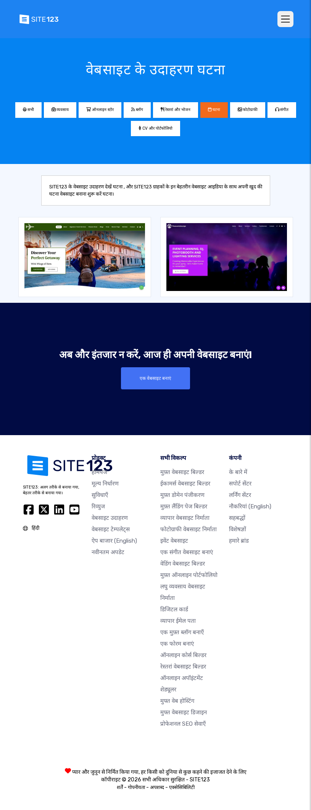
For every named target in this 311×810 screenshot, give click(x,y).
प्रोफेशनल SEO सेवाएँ (183, 723)
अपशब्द (157, 787)
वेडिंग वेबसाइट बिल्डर (182, 563)
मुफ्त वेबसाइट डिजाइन (183, 712)
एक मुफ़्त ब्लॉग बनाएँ (182, 631)
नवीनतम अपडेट (108, 551)
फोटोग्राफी (248, 109)
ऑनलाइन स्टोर (100, 109)
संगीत (281, 109)
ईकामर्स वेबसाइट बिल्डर (185, 483)
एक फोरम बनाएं (177, 643)
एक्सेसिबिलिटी (182, 787)
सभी (28, 109)
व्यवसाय (60, 109)
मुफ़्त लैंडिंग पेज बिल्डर (183, 506)
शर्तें (120, 787)
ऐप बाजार (114, 540)
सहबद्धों (237, 517)
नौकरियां (250, 506)
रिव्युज (98, 506)
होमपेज (99, 471)
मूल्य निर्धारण (105, 483)
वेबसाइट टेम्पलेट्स (111, 529)
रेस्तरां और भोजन (175, 109)
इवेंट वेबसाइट (174, 540)
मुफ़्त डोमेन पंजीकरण (182, 494)
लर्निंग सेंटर (240, 494)
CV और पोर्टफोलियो (155, 128)
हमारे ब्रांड (239, 540)
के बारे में (238, 471)
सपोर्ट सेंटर (240, 483)
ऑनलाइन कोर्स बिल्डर (183, 654)
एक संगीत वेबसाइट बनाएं (186, 551)
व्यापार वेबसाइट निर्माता (184, 517)
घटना (214, 109)
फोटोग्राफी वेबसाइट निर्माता (188, 529)
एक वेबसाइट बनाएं (155, 378)
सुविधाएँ (100, 494)
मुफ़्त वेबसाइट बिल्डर (182, 471)
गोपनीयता (136, 787)
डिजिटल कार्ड (174, 609)
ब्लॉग (137, 109)
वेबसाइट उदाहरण (110, 517)
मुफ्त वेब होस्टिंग (177, 700)
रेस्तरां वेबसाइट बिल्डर (183, 666)
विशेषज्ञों (237, 529)
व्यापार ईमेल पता (178, 620)
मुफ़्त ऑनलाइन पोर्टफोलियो (189, 574)
